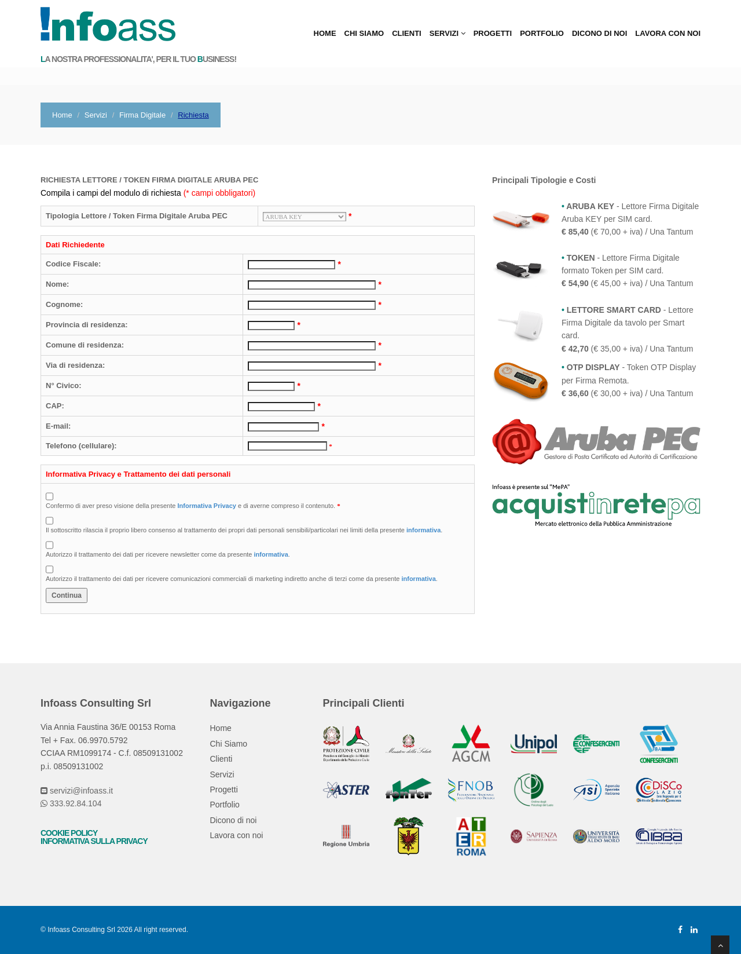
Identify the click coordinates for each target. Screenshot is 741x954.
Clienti (406, 33)
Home (325, 33)
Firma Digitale (142, 115)
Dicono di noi (599, 33)
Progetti (493, 33)
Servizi (447, 33)
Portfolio (542, 33)
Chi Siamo (364, 33)
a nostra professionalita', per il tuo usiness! (138, 59)
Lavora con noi (667, 33)
